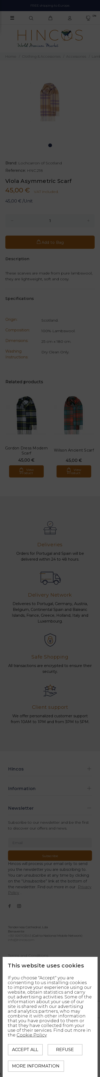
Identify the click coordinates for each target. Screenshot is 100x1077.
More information (35, 1066)
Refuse (65, 1049)
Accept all (25, 1049)
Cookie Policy (32, 1035)
